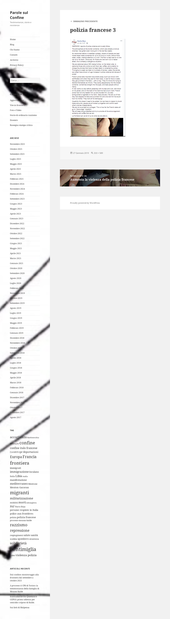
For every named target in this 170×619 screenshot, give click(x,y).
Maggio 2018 (16, 372)
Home (13, 39)
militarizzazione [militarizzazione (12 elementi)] (21, 498)
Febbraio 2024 (17, 193)
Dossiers (14, 120)
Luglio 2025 (15, 159)
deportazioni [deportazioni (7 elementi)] (30, 451)
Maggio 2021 (16, 248)
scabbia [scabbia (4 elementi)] (13, 539)
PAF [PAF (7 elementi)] (12, 506)
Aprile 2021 (15, 253)
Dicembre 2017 (17, 397)
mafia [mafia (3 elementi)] (25, 476)
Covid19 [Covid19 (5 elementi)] (14, 451)
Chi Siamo (15, 49)
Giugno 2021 (16, 243)
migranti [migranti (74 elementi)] (19, 492)
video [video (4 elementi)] (12, 555)
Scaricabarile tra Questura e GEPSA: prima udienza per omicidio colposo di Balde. (23, 599)
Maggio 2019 (16, 323)
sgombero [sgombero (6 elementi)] (23, 538)
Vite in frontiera (17, 105)
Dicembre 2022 (17, 223)
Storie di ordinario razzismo (23, 115)
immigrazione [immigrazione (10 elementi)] (19, 472)
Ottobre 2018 (16, 347)
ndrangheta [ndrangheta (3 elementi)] (31, 503)
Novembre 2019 (17, 293)
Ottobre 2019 (16, 298)
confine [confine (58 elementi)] (27, 443)
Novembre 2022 (17, 228)
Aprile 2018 (15, 377)
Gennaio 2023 (16, 218)
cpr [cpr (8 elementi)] (21, 452)
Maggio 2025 (16, 164)
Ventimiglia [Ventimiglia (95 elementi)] (23, 549)
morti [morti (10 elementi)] (22, 502)
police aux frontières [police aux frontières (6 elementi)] (21, 513)
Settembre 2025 (17, 154)
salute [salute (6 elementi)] (27, 535)
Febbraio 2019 (17, 328)
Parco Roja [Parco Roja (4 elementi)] (20, 506)
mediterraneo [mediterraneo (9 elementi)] (19, 483)
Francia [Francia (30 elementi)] (30, 456)
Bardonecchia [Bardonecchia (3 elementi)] (33, 437)
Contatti (13, 54)
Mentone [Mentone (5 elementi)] (32, 483)
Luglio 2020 (15, 283)
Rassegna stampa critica (21, 125)
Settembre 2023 (17, 198)
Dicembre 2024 (17, 183)
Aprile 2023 (15, 213)
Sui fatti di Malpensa (19, 607)
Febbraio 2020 (17, 288)
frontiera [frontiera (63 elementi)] (19, 463)
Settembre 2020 (17, 273)
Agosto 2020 (15, 278)
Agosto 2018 (15, 357)
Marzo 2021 (15, 258)
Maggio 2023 (16, 208)
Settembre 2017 (17, 412)
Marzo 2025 (15, 173)
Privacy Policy (17, 65)
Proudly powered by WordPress (85, 203)
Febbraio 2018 (17, 387)
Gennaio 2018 (16, 392)
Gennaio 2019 (16, 333)
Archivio (14, 60)
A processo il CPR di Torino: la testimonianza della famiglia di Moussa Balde (24, 588)
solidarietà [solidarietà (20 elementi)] (18, 543)
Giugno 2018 (16, 367)
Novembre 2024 (17, 188)
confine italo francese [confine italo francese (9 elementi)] (23, 448)
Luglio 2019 (15, 313)
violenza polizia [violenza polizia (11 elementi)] (26, 555)
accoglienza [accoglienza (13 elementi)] (18, 437)
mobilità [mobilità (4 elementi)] (14, 502)
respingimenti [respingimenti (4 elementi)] (16, 535)
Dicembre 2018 (17, 338)
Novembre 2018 (17, 343)
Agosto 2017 (15, 417)
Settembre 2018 (17, 352)
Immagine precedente (85, 21)
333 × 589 (98, 153)
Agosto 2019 (15, 308)
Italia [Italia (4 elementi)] (12, 476)
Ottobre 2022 (16, 233)
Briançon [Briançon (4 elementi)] (14, 443)
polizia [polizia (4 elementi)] (13, 517)
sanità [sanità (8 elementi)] (34, 535)
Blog (12, 44)
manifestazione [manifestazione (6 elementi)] (18, 479)
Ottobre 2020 (16, 268)
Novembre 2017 (17, 402)
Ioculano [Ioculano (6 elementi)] (34, 471)
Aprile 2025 (15, 169)
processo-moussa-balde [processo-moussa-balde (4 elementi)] (21, 520)
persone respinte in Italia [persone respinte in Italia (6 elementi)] (24, 510)
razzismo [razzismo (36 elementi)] (18, 524)
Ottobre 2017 (16, 407)
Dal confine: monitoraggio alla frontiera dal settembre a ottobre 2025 (24, 577)
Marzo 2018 (15, 382)
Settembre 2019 (17, 303)
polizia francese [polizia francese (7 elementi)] (26, 517)
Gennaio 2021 (16, 263)
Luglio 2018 (15, 362)
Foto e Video (15, 110)
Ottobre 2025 (16, 149)
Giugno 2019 (16, 318)
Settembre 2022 (17, 238)
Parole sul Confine (19, 15)
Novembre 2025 (17, 144)
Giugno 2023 (16, 203)
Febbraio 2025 (17, 178)
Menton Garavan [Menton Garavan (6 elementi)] (19, 487)
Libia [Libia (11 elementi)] (18, 476)
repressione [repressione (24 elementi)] (19, 530)
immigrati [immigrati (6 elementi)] (15, 468)
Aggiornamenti (17, 100)
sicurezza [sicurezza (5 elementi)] (34, 538)
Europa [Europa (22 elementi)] (16, 456)
